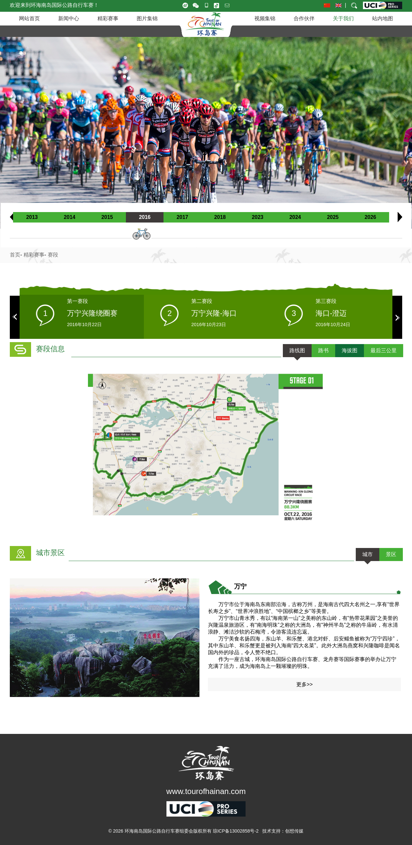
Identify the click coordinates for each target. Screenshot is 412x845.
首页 (15, 254)
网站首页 (29, 18)
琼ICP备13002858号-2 (236, 831)
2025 (333, 217)
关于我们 (343, 18)
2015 (107, 217)
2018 (220, 217)
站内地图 (382, 18)
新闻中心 (68, 18)
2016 (145, 217)
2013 (32, 217)
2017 (182, 217)
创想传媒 (294, 831)
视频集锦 (264, 18)
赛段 (53, 254)
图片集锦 (147, 18)
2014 (70, 217)
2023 (258, 217)
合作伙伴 (304, 18)
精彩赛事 (107, 18)
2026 (370, 217)
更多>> (304, 684)
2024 (295, 217)
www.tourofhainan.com (206, 791)
